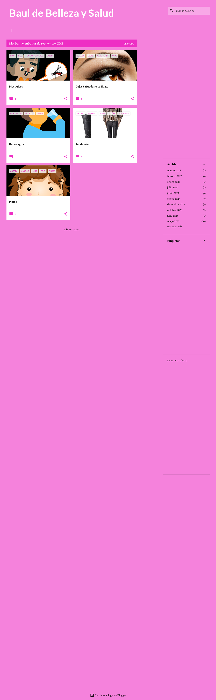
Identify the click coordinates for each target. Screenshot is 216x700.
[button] (66, 99)
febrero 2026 (174, 176)
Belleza (41, 30)
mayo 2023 (173, 221)
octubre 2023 (174, 210)
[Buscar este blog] (192, 11)
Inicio (12, 30)
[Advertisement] (150, 100)
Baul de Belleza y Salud (61, 13)
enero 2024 (173, 198)
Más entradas (72, 230)
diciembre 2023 (176, 204)
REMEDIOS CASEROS (79, 30)
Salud (26, 30)
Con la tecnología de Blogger (108, 695)
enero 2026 (173, 181)
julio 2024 (172, 187)
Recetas (57, 30)
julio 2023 (172, 215)
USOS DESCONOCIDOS (108, 30)
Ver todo (129, 44)
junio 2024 (173, 193)
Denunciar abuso (177, 360)
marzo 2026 (174, 170)
